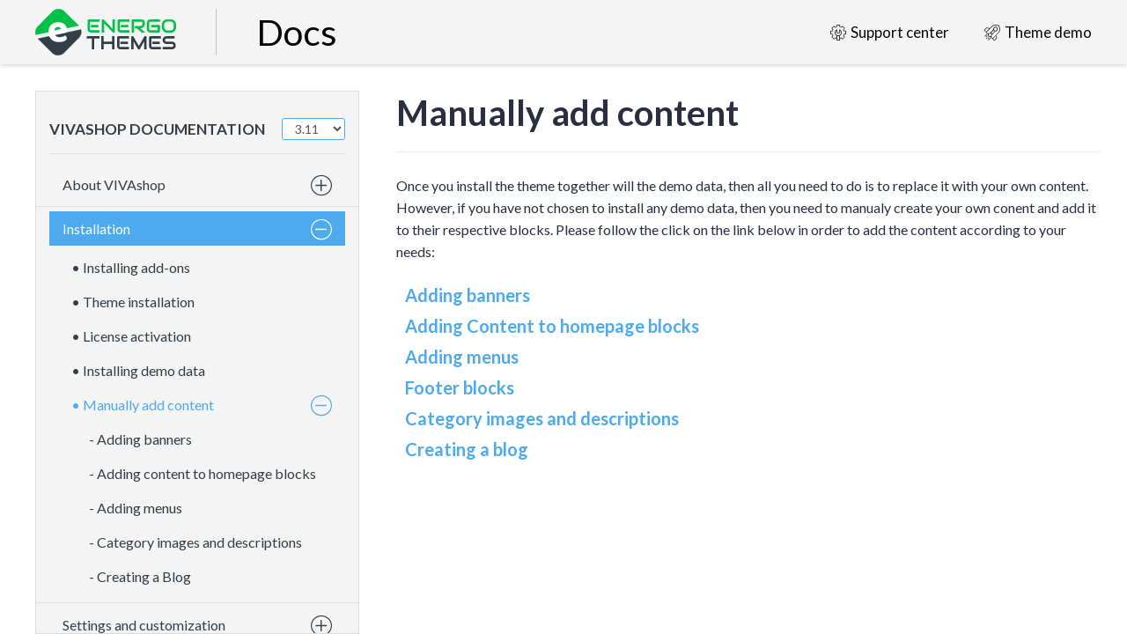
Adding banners (467, 295)
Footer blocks (459, 387)
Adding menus (462, 356)
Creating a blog (466, 449)
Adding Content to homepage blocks (552, 325)
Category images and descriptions (542, 418)
